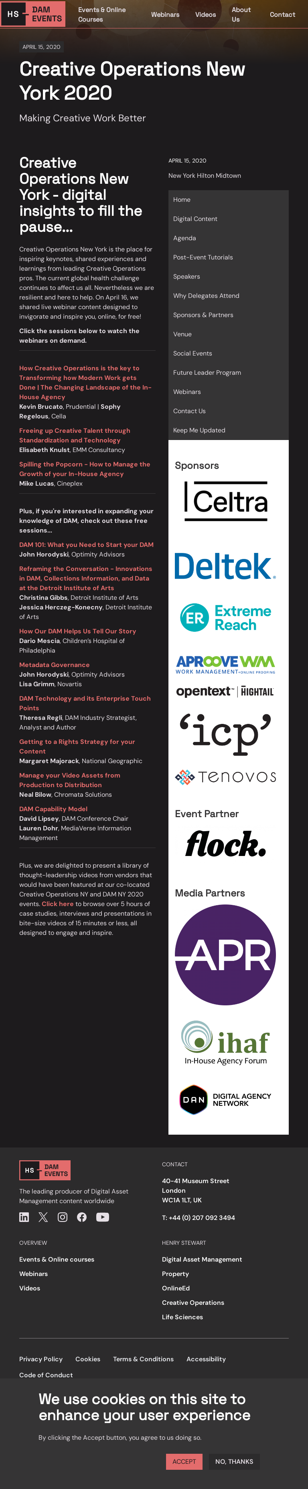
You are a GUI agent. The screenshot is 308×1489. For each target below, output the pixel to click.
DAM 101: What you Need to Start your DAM (86, 545)
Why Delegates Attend (206, 295)
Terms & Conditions (143, 1359)
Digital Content (195, 219)
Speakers (186, 276)
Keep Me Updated (199, 430)
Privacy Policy (41, 1359)
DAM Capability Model (53, 809)
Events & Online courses (56, 1259)
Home (181, 199)
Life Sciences (182, 1317)
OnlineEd (176, 1288)
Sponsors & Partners (203, 315)
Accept (184, 1461)
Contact (282, 14)
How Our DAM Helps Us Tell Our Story (77, 631)
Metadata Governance (54, 665)
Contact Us (189, 411)
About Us (241, 15)
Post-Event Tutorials (203, 257)
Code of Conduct (46, 1375)
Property (175, 1274)
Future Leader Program (207, 372)
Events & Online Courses (102, 15)
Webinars (165, 14)
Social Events (192, 353)
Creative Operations (193, 1302)
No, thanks (234, 1461)
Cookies (87, 1359)
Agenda (184, 238)
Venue (182, 334)
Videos (205, 14)
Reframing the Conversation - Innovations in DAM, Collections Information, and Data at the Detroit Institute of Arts (85, 578)
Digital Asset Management (202, 1259)
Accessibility (206, 1359)
